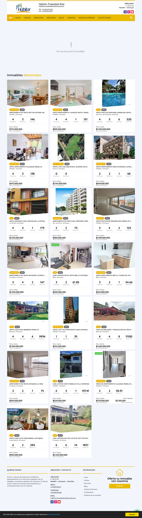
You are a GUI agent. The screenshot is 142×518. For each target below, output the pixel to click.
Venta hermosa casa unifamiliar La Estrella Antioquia (27, 221)
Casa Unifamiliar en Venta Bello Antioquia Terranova (71, 275)
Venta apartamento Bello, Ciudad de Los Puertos (114, 275)
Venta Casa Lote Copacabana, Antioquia (26, 438)
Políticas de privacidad (92, 495)
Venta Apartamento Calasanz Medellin (25, 167)
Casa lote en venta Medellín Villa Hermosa (71, 384)
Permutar (38, 18)
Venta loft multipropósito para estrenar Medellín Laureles (71, 330)
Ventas (27, 18)
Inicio (18, 18)
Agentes (71, 18)
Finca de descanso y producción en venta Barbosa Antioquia (114, 330)
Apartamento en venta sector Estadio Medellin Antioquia (27, 112)
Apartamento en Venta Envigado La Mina (26, 384)
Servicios (51, 18)
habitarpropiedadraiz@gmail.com (51, 6)
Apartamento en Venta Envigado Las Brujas (27, 275)
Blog (61, 18)
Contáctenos (104, 18)
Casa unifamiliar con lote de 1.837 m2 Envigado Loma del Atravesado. (71, 438)
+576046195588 (47, 9)
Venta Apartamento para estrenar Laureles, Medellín (114, 167)
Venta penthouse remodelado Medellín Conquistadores (114, 221)
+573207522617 (47, 11)
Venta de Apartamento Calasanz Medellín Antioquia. (114, 384)
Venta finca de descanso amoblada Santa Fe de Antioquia (114, 112)
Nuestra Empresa (87, 18)
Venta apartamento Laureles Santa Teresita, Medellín (71, 112)
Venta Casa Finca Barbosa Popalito (24, 330)
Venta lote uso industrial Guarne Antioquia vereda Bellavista (71, 167)
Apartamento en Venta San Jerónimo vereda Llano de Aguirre (71, 221)
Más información (59, 515)
